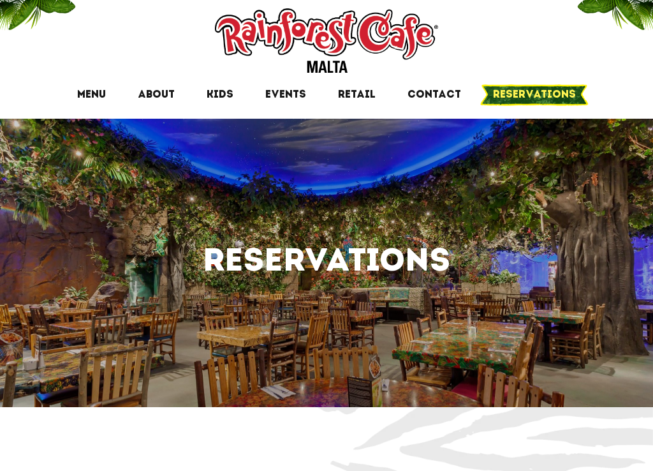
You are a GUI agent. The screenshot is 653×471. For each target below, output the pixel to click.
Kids (220, 95)
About (156, 95)
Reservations (534, 95)
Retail (357, 95)
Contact (434, 95)
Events (285, 95)
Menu (91, 95)
